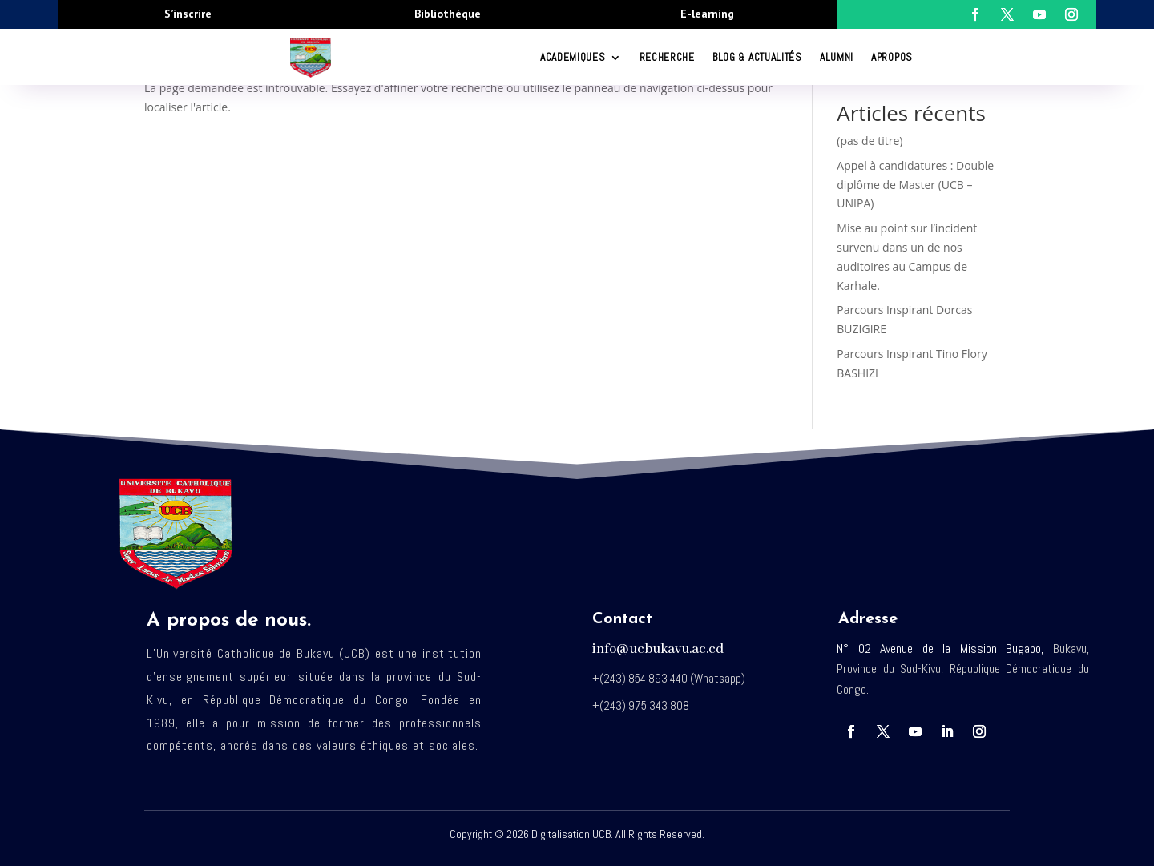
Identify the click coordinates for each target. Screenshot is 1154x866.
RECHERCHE (667, 57)
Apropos (892, 57)
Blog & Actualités (757, 57)
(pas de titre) (869, 140)
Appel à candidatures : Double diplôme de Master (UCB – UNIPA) (915, 184)
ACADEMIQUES (573, 57)
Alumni (836, 57)
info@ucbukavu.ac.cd (658, 649)
